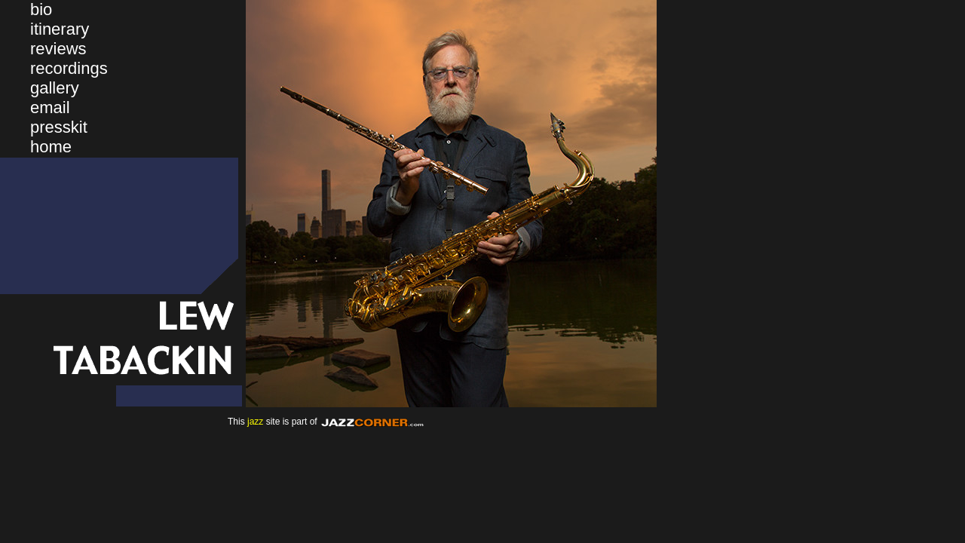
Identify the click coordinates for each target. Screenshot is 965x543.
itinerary (59, 29)
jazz (255, 421)
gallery (54, 87)
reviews (58, 48)
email (50, 107)
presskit (58, 127)
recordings (69, 68)
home (51, 146)
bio (41, 9)
